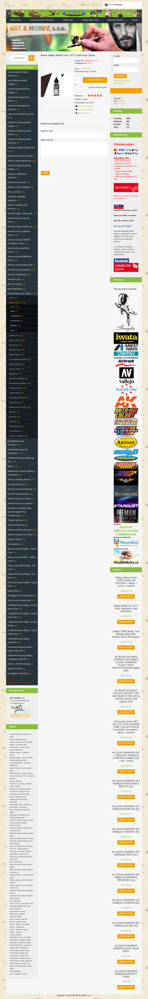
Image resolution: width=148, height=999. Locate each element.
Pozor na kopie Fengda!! (123, 226)
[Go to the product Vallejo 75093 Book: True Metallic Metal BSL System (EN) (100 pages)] (126, 634)
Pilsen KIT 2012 (15, 825)
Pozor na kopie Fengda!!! (18, 823)
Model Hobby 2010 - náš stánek (20, 945)
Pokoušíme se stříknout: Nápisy (20, 940)
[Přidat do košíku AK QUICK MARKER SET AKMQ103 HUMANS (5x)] (126, 913)
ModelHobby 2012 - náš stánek (20, 804)
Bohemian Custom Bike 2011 (20, 815)
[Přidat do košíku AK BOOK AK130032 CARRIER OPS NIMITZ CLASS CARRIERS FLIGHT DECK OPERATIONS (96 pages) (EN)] (126, 681)
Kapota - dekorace (16, 932)
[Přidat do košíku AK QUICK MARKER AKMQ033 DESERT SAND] (126, 987)
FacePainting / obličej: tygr (19, 953)
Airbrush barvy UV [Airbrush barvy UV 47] (16, 484)
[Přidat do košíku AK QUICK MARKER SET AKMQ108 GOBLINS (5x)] (126, 820)
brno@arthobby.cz (18, 703)
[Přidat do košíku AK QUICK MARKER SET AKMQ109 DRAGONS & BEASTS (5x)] (126, 797)
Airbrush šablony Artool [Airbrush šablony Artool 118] (19, 479)
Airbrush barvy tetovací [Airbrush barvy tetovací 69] (18, 493)
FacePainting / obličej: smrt (19, 955)
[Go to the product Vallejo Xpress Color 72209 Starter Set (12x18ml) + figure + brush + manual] (126, 581)
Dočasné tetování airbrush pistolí (21, 742)
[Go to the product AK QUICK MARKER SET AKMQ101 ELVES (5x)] (126, 924)
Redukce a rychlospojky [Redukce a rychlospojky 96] (18, 187)
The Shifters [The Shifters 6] (14, 431)
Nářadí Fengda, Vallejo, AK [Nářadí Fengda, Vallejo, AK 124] (20, 213)
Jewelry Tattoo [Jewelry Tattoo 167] (14, 539)
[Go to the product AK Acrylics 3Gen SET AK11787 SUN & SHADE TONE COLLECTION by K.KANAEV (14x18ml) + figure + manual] (126, 727)
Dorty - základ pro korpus (18, 974)
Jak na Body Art (15, 901)
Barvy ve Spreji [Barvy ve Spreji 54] (14, 284)
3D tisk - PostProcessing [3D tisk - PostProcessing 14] (19, 663)
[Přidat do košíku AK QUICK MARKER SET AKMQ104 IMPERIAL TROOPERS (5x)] (126, 891)
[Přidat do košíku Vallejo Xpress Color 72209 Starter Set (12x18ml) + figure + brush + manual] (126, 596)
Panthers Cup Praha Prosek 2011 (21, 856)
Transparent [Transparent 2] (15, 316)
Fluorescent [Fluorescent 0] (15, 320)
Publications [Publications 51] (14, 426)
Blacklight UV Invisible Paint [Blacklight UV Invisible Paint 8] (20, 595)
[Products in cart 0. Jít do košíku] (113, 5)
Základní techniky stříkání (18, 760)
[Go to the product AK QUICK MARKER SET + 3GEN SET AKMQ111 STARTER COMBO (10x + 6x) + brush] (126, 756)
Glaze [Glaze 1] (12, 330)
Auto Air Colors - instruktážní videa (21, 903)
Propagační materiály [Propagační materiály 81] (17, 673)
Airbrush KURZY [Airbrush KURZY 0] (15, 668)
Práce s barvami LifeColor (18, 919)
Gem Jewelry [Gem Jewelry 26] (13, 544)
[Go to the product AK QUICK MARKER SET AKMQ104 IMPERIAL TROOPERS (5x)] (126, 877)
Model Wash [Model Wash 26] (15, 364)
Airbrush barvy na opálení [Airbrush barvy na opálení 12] (20, 503)
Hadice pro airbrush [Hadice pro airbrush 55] (17, 182)
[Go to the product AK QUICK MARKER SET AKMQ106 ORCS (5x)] (126, 853)
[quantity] (78, 80)
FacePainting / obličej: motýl (19, 950)
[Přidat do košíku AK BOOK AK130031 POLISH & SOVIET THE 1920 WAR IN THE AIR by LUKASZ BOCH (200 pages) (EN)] (126, 712)
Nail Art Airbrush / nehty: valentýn (21, 773)
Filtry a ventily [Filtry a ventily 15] (14, 191)
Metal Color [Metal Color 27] (14, 354)
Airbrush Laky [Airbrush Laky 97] (14, 279)
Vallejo (84, 99)
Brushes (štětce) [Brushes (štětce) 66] (16, 435)
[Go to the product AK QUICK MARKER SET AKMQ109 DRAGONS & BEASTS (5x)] (126, 783)
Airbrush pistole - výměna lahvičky (21, 758)
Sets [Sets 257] (11, 297)
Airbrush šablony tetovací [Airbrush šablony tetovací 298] (19, 529)
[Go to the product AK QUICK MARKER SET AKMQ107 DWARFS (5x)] (126, 830)
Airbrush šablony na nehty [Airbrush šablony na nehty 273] (20, 534)
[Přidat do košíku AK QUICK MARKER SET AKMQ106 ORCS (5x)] (126, 865)
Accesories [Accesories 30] (14, 402)
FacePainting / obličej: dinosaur (20, 958)
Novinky (11, 678)
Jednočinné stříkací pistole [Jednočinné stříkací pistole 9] (20, 156)
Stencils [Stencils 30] (12, 421)
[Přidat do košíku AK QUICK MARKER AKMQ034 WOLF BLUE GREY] (126, 962)
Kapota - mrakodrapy (17, 927)
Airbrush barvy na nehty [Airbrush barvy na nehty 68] (19, 498)
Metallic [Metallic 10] (13, 325)
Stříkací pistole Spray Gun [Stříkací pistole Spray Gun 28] (20, 160)
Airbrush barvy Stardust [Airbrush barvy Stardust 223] (19, 269)
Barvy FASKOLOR (16, 750)
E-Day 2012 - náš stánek (18, 807)
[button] (84, 106)
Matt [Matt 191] (12, 307)
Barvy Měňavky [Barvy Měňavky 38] (15, 288)
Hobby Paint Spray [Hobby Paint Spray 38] (17, 407)
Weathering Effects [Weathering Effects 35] (18, 383)
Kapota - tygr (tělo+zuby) (18, 744)
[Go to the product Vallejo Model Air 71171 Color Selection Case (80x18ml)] (126, 608)
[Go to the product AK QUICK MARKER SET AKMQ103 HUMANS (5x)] (126, 901)
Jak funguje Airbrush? (17, 817)
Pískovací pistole (15, 916)
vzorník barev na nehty (17, 911)
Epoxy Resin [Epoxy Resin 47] (13, 590)
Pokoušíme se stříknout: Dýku (20, 794)
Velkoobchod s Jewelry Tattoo (20, 747)
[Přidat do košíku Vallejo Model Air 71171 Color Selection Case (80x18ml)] (126, 622)
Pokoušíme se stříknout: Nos (19, 791)
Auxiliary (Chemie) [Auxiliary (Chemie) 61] (17, 397)
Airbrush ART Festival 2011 (19, 948)
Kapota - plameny (16, 781)
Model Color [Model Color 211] (15, 302)
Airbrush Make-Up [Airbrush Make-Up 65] (16, 525)
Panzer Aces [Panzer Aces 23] (14, 369)
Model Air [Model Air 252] (13, 335)
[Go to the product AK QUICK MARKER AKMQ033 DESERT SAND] (126, 974)
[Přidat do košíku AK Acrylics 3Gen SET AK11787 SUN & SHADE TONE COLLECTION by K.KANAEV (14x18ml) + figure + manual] (126, 743)
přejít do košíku (119, 104)
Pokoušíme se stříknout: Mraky (20, 942)
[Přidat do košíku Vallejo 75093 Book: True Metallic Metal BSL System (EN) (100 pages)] (126, 647)
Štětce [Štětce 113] (10, 466)
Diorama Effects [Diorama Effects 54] (16, 378)
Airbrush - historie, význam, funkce (21, 820)
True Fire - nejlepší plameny (19, 849)
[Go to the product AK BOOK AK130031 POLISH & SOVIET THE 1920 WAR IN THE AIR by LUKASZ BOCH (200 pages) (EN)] (126, 696)
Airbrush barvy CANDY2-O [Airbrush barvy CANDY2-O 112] (20, 226)
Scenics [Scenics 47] (12, 412)
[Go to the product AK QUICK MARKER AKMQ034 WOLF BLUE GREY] (126, 948)
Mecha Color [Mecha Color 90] (15, 349)
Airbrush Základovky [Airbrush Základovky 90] (17, 274)
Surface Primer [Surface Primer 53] (16, 388)
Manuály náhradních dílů (18, 739)
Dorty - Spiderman (16, 862)
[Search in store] (20, 58)
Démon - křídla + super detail (19, 924)
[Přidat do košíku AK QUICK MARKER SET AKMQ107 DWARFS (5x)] (126, 842)
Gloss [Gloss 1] (12, 311)
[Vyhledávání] (31, 58)
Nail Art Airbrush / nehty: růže (20, 963)
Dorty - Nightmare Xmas (18, 797)
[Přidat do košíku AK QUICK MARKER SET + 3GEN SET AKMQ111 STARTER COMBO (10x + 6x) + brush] (126, 771)
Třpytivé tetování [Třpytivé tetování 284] (15, 520)
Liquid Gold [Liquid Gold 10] (14, 392)
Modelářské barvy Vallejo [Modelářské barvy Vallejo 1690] (19, 293)
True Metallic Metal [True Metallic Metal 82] (18, 359)
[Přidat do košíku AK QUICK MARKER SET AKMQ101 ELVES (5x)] (126, 936)
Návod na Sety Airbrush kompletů (21, 846)
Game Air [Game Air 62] (13, 345)
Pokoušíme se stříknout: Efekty (20, 789)
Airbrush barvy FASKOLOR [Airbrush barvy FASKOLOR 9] (20, 264)
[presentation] (61, 164)
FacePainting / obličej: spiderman (21, 961)
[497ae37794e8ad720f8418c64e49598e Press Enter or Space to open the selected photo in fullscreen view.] (57, 85)
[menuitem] (16, 20)
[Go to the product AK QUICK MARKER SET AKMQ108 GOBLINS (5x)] (126, 807)
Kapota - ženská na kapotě (19, 929)
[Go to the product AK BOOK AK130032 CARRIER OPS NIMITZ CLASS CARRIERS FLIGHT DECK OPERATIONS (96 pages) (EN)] (126, 663)
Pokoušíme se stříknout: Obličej (20, 851)
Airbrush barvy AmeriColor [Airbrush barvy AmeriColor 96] (20, 489)
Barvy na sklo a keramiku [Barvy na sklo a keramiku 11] (19, 600)
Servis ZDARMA (15, 971)
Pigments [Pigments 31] (13, 373)
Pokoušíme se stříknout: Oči (19, 854)
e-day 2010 (13, 859)
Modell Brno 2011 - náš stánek (20, 937)
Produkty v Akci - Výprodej (20, 682)
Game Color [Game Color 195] (14, 340)
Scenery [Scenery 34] (12, 416)
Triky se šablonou (16, 935)
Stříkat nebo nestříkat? (17, 914)
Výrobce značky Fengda (18, 922)
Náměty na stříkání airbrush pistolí (21, 838)
